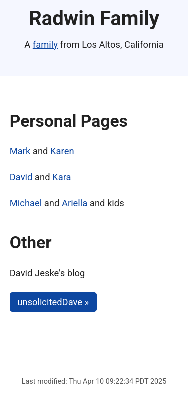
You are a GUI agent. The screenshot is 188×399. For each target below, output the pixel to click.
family (45, 45)
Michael (26, 203)
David (21, 177)
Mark (20, 151)
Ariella (74, 203)
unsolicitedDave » (53, 302)
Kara (61, 177)
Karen (62, 151)
